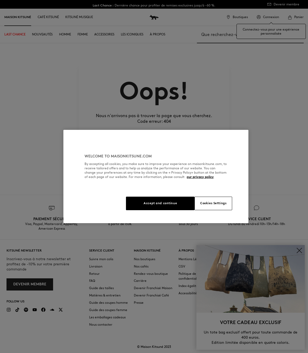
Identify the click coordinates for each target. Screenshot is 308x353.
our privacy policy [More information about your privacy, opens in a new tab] (200, 177)
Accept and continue (160, 203)
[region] (155, 176)
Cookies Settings (213, 203)
